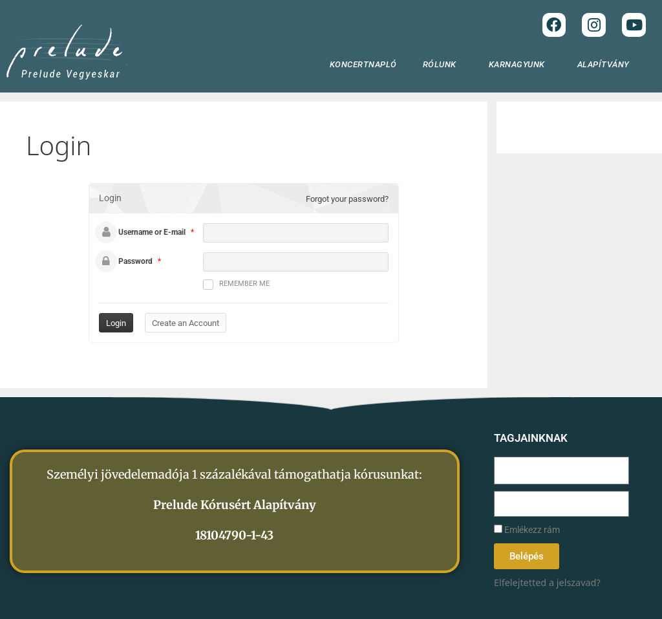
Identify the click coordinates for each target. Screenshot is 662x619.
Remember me (236, 284)
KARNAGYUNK (520, 64)
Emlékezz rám (527, 530)
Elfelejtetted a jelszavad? (547, 582)
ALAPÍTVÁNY (606, 64)
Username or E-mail (152, 232)
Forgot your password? (347, 199)
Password (135, 261)
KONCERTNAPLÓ (363, 64)
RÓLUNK (443, 64)
